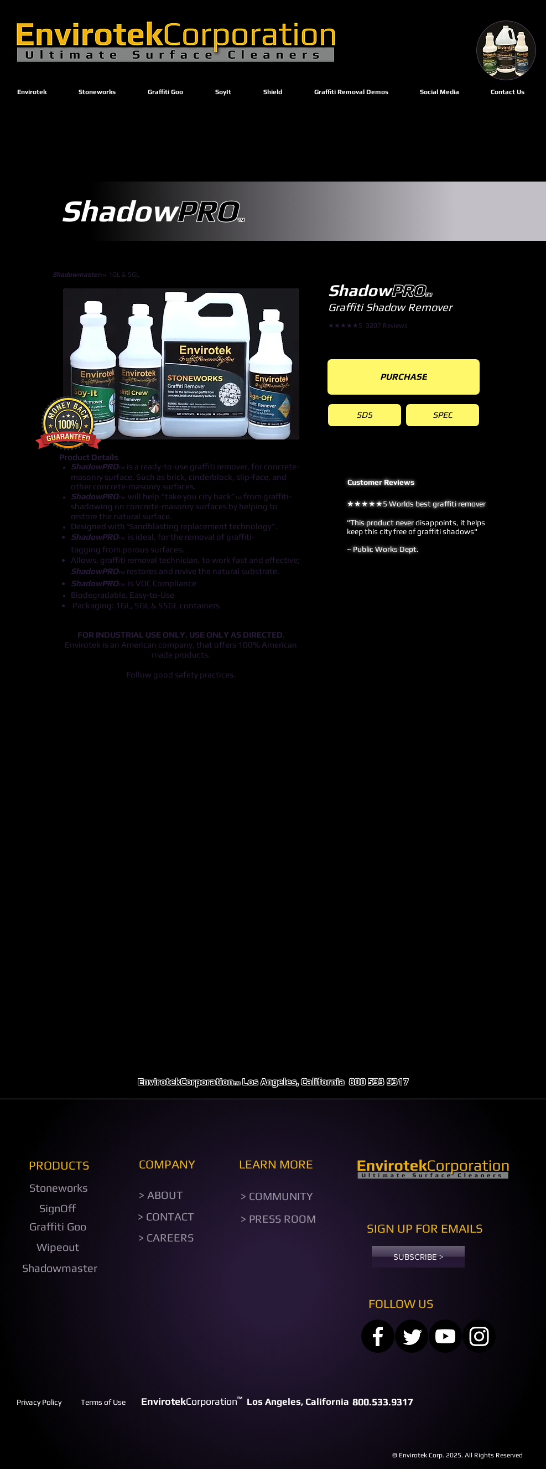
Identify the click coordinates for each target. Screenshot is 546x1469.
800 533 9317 (380, 1081)
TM (236, 1083)
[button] (181, 363)
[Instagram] (479, 1336)
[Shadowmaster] (60, 1268)
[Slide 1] (421, 604)
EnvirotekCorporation (185, 1081)
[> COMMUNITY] (277, 1196)
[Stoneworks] (59, 1187)
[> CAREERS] (166, 1237)
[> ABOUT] (161, 1195)
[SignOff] (58, 1208)
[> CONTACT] (166, 1216)
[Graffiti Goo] (58, 1226)
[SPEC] (442, 415)
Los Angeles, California (293, 1081)
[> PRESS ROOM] (278, 1219)
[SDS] (364, 415)
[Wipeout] (58, 1247)
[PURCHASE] (403, 377)
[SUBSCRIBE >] (418, 1257)
